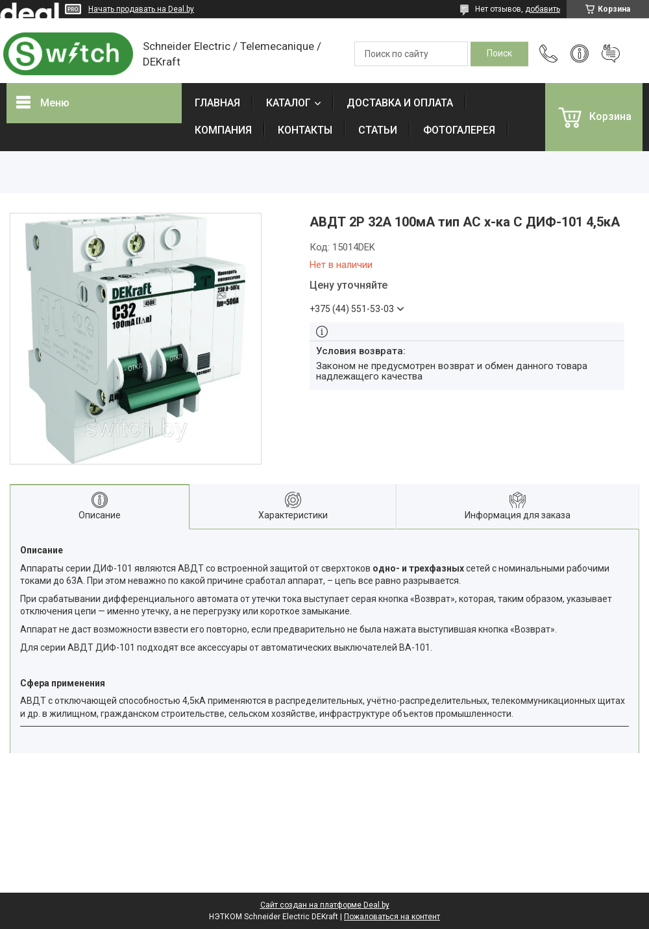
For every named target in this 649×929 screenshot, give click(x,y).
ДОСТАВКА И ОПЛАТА (400, 103)
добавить (542, 9)
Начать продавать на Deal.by (141, 9)
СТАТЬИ (377, 130)
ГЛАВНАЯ (217, 103)
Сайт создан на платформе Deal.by (324, 905)
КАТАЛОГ (288, 103)
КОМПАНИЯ (223, 130)
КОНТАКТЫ (305, 130)
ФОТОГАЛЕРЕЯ (459, 130)
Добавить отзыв (611, 54)
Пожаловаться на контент (392, 916)
